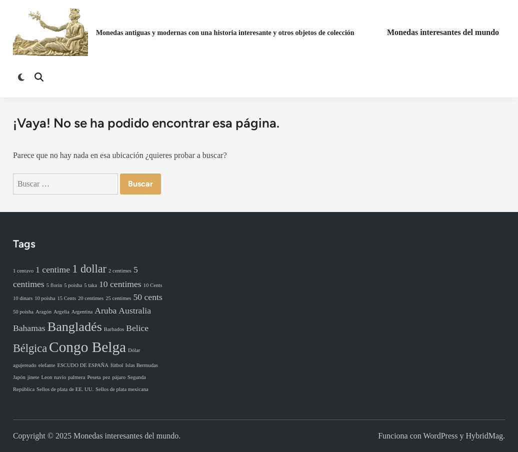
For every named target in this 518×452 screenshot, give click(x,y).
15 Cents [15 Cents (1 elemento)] (66, 298)
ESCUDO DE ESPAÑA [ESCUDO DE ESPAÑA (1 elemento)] (82, 365)
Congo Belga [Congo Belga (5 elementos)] (87, 347)
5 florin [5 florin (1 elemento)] (54, 285)
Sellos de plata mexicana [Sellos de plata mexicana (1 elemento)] (122, 389)
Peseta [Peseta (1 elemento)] (93, 377)
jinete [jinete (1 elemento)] (34, 377)
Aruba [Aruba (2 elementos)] (105, 311)
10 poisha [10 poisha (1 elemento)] (44, 298)
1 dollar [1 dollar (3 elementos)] (89, 268)
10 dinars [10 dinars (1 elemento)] (22, 298)
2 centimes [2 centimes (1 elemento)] (120, 271)
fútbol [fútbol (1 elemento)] (116, 365)
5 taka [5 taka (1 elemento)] (90, 285)
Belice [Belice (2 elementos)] (137, 328)
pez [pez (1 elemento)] (106, 377)
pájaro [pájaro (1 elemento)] (119, 377)
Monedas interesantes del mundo (443, 32)
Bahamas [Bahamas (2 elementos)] (29, 328)
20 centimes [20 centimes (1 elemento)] (91, 298)
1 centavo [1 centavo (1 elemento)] (23, 271)
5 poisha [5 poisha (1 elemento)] (73, 285)
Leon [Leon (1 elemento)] (46, 377)
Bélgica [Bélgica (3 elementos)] (30, 348)
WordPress (441, 436)
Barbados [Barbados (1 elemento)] (114, 329)
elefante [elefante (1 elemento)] (47, 365)
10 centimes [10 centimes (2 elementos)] (120, 284)
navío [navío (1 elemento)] (60, 377)
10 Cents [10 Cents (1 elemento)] (153, 285)
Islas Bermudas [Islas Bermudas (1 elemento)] (141, 365)
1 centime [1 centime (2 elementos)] (53, 269)
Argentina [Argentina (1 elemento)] (82, 311)
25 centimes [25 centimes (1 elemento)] (118, 298)
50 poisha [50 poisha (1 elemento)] (23, 311)
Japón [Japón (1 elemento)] (19, 377)
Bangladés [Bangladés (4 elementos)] (75, 327)
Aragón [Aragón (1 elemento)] (44, 311)
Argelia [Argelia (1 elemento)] (62, 311)
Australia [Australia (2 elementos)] (134, 311)
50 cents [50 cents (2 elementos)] (147, 297)
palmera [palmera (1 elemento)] (76, 377)
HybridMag (484, 436)
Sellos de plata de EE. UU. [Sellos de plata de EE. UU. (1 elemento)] (65, 389)
